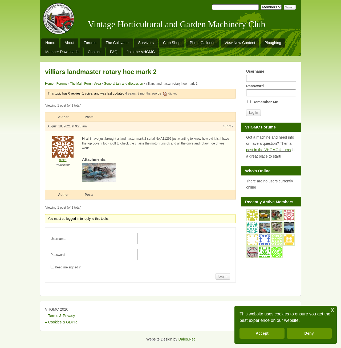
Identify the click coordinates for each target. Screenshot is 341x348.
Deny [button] (309, 333)
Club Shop (171, 43)
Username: (58, 239)
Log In (222, 276)
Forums (90, 43)
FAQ (113, 52)
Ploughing (273, 43)
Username (271, 75)
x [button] (332, 309)
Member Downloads (62, 52)
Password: (58, 255)
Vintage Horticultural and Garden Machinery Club (176, 24)
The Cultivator (117, 43)
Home (50, 43)
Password (271, 90)
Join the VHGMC (141, 52)
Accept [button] (262, 333)
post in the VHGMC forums (268, 150)
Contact (94, 52)
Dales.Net (186, 339)
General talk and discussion (123, 83)
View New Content (240, 43)
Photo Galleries (202, 43)
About (69, 43)
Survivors (146, 43)
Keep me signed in (68, 267)
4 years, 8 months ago (141, 93)
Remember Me (262, 102)
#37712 (228, 126)
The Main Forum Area (85, 83)
